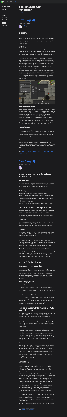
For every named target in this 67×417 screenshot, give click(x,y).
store (48, 151)
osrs (26, 153)
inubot (23, 151)
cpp (45, 151)
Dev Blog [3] (4, 17)
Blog (16, 1)
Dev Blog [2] (4, 19)
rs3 (23, 153)
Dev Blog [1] (4, 25)
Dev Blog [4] (4, 12)
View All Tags (21, 13)
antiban (29, 151)
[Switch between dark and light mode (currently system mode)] (65, 2)
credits (20, 153)
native (39, 151)
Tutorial (12, 1)
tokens (52, 151)
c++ (42, 151)
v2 (26, 151)
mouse (27, 409)
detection (34, 151)
